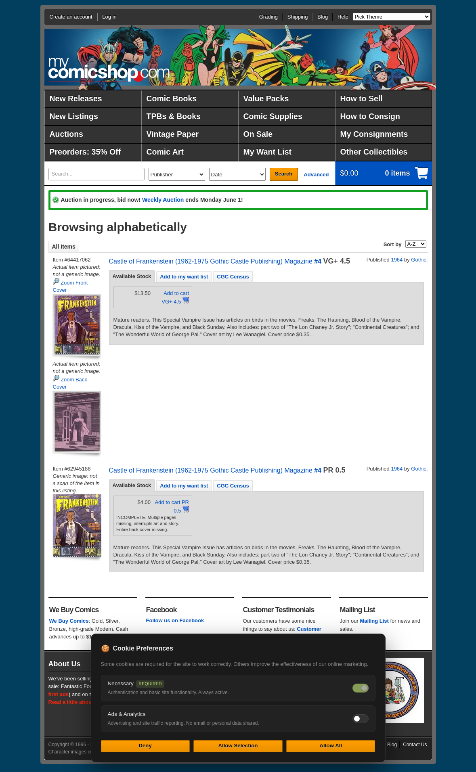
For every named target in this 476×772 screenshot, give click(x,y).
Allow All (331, 746)
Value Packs (266, 98)
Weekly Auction (163, 200)
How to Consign (370, 116)
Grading (268, 17)
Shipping (297, 17)
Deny (144, 746)
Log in (109, 17)
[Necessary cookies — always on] (360, 688)
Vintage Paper (173, 134)
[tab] (132, 276)
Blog (322, 17)
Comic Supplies (272, 116)
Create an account (71, 17)
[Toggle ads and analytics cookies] (360, 718)
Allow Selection (238, 746)
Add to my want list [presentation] (184, 277)
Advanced (316, 174)
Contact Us (415, 744)
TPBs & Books (174, 116)
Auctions (66, 134)
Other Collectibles (374, 151)
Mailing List (374, 621)
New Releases (76, 98)
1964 (397, 260)
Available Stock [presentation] (132, 276)
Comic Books (172, 98)
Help (343, 17)
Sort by (393, 244)
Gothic (418, 260)
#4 (317, 261)
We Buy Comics (69, 621)
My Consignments (374, 134)
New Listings (74, 116)
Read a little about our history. (86, 702)
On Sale (258, 134)
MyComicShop (109, 69)
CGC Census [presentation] (233, 277)
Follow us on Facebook (175, 620)
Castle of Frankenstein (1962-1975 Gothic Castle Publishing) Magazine (210, 261)
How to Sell (361, 98)
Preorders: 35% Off (85, 151)
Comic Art (165, 151)
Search (283, 174)
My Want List (267, 151)
